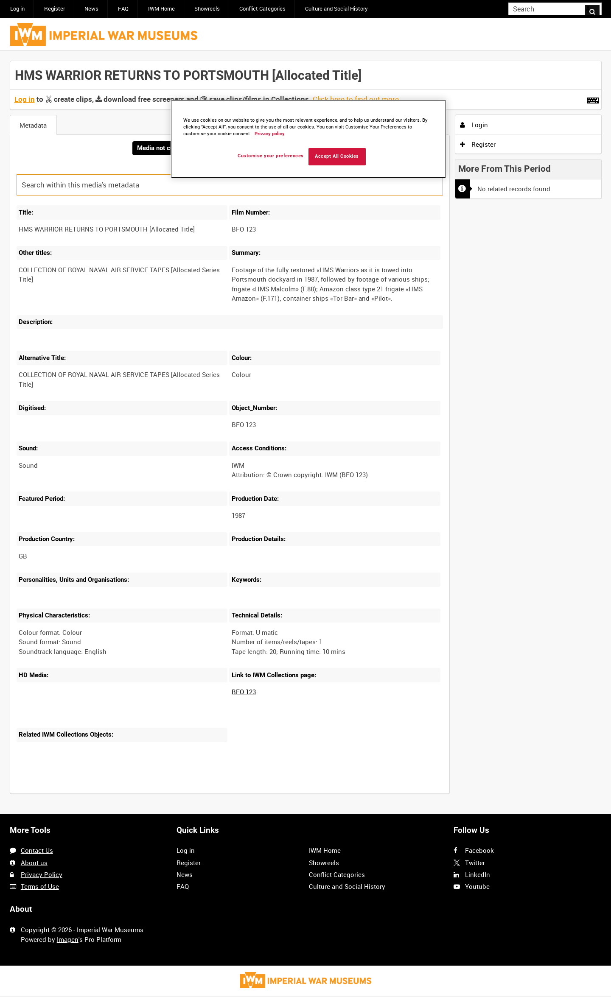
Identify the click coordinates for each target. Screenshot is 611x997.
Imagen (67, 939)
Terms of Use (40, 886)
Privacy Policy (41, 874)
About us (34, 862)
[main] (306, 432)
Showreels (207, 8)
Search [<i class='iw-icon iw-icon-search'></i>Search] (597, 8)
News (91, 8)
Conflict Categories (262, 8)
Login (474, 124)
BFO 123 (244, 692)
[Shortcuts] (593, 99)
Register (54, 8)
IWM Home (161, 8)
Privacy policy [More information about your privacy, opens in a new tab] (270, 134)
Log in (17, 8)
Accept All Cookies (337, 156)
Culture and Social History (336, 8)
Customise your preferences (271, 156)
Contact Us (37, 850)
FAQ (123, 8)
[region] (308, 139)
